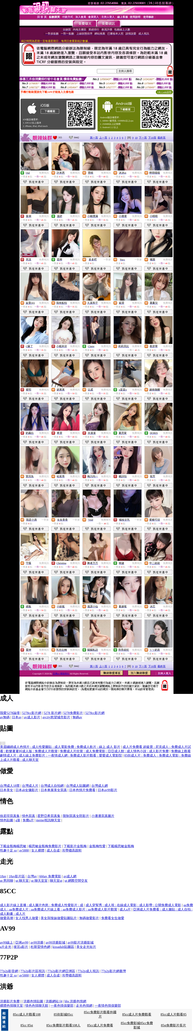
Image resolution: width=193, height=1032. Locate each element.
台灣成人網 (99, 785)
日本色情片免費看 (82, 790)
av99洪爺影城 (55, 942)
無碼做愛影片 (89, 918)
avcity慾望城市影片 (56, 717)
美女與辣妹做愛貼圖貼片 (59, 918)
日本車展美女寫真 (54, 790)
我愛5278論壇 (10, 713)
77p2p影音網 (9, 971)
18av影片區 (17, 876)
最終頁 (161, 137)
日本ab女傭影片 (26, 790)
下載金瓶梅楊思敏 (13, 846)
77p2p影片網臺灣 (113, 971)
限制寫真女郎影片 (76, 816)
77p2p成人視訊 (88, 971)
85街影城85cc (63, 1014)
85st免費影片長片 (173, 1025)
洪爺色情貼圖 (33, 1001)
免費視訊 (44, 172)
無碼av (77, 717)
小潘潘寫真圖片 (102, 816)
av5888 (24, 850)
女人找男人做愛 (26, 918)
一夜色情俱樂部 (62, 1005)
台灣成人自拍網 (52, 785)
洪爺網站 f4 (54, 1001)
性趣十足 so (8, 850)
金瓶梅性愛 (97, 846)
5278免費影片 (73, 713)
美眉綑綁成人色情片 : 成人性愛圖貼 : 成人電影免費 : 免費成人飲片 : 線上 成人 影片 (60, 747)
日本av (17, 717)
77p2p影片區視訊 (32, 971)
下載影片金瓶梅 (75, 846)
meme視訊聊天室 (48, 820)
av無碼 (5, 717)
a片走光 (5, 947)
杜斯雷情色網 (40, 947)
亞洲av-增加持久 (61, 673)
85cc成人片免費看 (100, 1025)
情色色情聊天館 (36, 1005)
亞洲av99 (21, 942)
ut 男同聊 (6, 880)
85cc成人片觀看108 (26, 1014)
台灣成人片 (30, 785)
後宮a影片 (21, 947)
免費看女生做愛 (112, 918)
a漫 (17, 820)
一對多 (107, 259)
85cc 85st (27, 1025)
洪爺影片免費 (10, 1001)
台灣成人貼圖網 (77, 785)
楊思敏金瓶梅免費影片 (45, 846)
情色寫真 (28, 816)
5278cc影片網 (31, 713)
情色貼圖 (6, 820)
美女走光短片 (86, 947)
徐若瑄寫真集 (10, 816)
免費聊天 (137, 346)
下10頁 (152, 137)
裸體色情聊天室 (11, 1005)
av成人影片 (32, 717)
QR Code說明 (164, 92)
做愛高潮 (6, 918)
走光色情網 (84, 1005)
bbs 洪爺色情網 (75, 1001)
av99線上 (6, 942)
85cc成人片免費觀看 (136, 1014)
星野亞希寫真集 (48, 816)
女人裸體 (37, 850)
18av (3, 876)
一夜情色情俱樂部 (108, 1005)
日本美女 (6, 790)
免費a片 (28, 820)
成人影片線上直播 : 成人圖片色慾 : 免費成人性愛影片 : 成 (41, 905)
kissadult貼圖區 (63, 947)
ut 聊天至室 (39, 880)
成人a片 (125, 909)
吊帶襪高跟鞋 (72, 850)
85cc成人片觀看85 (173, 1014)
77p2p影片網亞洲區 (61, 971)
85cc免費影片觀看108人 (63, 1025)
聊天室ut (56, 880)
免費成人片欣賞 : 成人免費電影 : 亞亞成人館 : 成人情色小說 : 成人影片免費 (114, 751)
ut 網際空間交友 (76, 880)
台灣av (32, 876)
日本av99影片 (107, 790)
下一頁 (143, 137)
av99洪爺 (37, 942)
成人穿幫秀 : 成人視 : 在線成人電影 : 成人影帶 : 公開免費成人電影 (133, 905)
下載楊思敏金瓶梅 (121, 846)
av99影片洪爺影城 (81, 942)
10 (136, 137)
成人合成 (53, 850)
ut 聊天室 (23, 880)
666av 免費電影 (50, 876)
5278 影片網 (52, 713)
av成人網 (69, 876)
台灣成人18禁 (10, 785)
